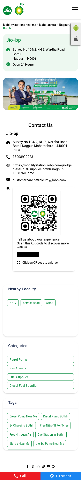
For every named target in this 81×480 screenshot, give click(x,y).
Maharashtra (47, 24)
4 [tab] (47, 105)
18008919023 (23, 157)
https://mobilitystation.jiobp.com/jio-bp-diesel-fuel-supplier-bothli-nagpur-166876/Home (42, 169)
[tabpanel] (40, 94)
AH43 (49, 303)
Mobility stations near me (19, 24)
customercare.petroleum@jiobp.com (39, 180)
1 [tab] (34, 105)
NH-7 (12, 303)
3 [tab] (43, 105)
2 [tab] (38, 105)
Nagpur (64, 24)
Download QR (28, 254)
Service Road (31, 303)
